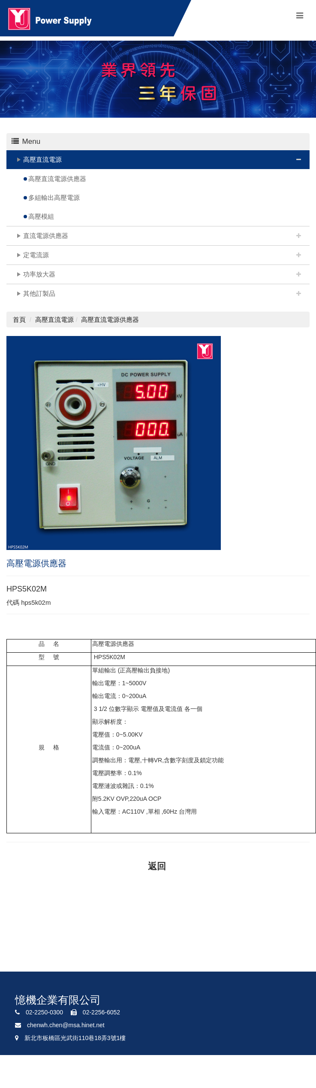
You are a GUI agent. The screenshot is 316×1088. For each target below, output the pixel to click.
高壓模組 (41, 216)
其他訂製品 (39, 293)
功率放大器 (39, 274)
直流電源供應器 (45, 235)
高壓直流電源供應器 (57, 178)
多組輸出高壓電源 (54, 197)
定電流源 (36, 255)
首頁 (19, 319)
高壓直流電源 (42, 159)
